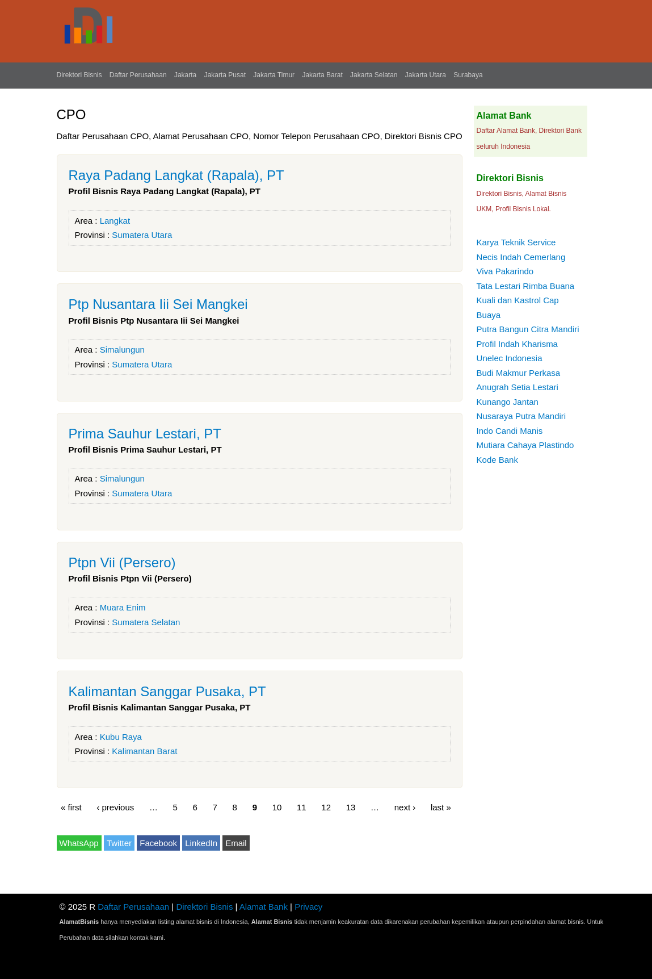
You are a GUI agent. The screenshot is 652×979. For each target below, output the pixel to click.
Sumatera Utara (142, 235)
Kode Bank (497, 460)
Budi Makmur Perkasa (519, 373)
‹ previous (115, 806)
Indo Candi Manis (510, 431)
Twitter (119, 843)
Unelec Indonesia (509, 358)
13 (351, 806)
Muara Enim (123, 607)
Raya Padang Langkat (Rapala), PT (176, 175)
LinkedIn (201, 843)
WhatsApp (79, 843)
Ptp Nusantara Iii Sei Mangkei (158, 304)
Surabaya (467, 75)
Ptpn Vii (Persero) (122, 562)
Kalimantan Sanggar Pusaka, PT (167, 691)
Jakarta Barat (322, 75)
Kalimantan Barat (144, 751)
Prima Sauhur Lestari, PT (145, 433)
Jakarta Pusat (225, 75)
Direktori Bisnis (79, 75)
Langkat (115, 220)
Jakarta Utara (425, 75)
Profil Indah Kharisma (517, 344)
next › (405, 806)
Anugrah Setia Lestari (517, 387)
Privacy (308, 906)
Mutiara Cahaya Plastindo (525, 445)
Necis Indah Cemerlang (521, 257)
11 (301, 806)
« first (71, 806)
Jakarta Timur (274, 75)
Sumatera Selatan (146, 622)
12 (326, 806)
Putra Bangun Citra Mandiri (528, 329)
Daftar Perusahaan (138, 75)
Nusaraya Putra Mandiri (521, 416)
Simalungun (122, 349)
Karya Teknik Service (516, 242)
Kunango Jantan (508, 402)
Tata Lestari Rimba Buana (526, 286)
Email (236, 843)
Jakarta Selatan (373, 75)
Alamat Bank (263, 906)
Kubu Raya (121, 737)
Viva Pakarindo (505, 271)
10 (277, 806)
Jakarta (185, 75)
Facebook (158, 843)
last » (441, 806)
